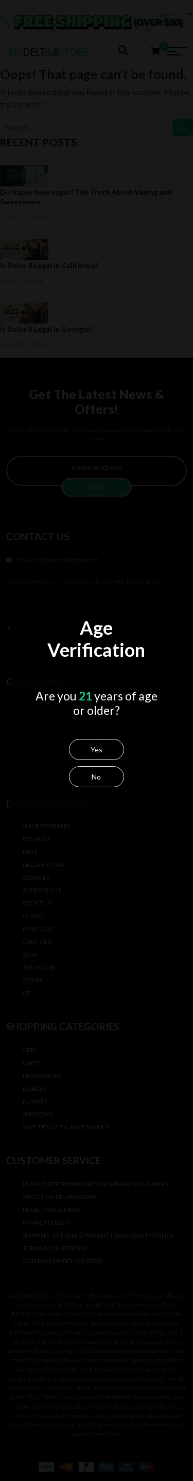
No (95, 788)
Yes (95, 760)
